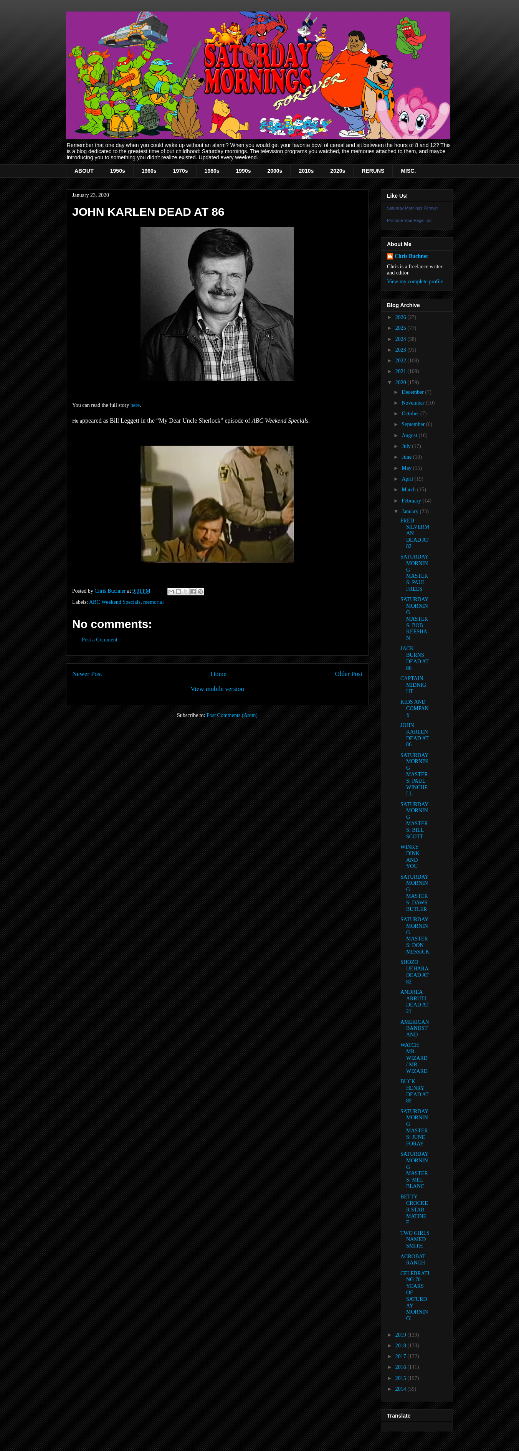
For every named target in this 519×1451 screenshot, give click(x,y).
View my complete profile (415, 281)
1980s (212, 171)
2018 (401, 1346)
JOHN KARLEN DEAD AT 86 (414, 734)
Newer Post (87, 674)
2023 (401, 350)
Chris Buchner (411, 256)
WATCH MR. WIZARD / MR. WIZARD (414, 1058)
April (408, 479)
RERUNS (373, 171)
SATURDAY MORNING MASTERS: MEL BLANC (414, 1170)
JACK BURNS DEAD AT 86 (414, 658)
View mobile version (217, 688)
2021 (401, 371)
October (411, 413)
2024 (401, 339)
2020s (337, 171)
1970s (180, 171)
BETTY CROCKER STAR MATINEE (414, 1209)
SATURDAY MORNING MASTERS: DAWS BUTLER (414, 893)
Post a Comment (99, 640)
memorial (153, 602)
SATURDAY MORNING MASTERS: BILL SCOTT (414, 821)
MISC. (408, 171)
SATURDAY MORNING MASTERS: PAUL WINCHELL (414, 774)
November (414, 403)
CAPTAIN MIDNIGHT (413, 685)
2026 (401, 317)
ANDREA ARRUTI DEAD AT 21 (414, 1001)
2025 (401, 328)
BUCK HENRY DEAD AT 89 (414, 1091)
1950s (117, 171)
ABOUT (84, 171)
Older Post (348, 674)
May (407, 468)
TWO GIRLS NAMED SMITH (415, 1239)
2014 (401, 1389)
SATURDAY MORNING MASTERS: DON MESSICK (415, 936)
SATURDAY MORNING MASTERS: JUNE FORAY (414, 1128)
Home (218, 674)
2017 (401, 1356)
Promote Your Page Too (409, 220)
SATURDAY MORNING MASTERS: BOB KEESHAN (414, 619)
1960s (149, 171)
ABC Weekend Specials (114, 602)
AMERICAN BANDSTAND (414, 1028)
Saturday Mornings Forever (412, 208)
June (407, 457)
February (412, 501)
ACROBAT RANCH (412, 1260)
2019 (401, 1335)
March (409, 489)
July (407, 446)
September (414, 424)
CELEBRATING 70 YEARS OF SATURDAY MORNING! (414, 1296)
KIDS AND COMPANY (414, 708)
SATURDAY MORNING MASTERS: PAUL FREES (414, 573)
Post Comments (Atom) (232, 715)
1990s (243, 171)
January (411, 511)
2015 (401, 1378)
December (413, 392)
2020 (401, 382)
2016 (401, 1367)
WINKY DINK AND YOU (410, 856)
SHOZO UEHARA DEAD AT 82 (414, 971)
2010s (306, 171)
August (410, 435)
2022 (401, 361)
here (135, 405)
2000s (274, 171)
